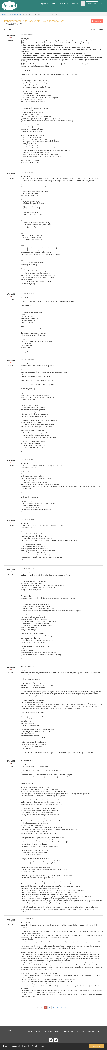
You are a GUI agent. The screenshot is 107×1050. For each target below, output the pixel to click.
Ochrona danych (67, 1031)
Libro (57, 1031)
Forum (4, 14)
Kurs (54, 3)
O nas (30, 1031)
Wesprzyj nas (47, 1031)
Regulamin (80, 1031)
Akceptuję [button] (96, 1046)
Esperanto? (44, 3)
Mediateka (75, 3)
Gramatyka (63, 3)
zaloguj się (92, 4)
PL (102, 3)
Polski (9, 1031)
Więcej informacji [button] (38, 1046)
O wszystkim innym (14, 14)
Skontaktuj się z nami (94, 1031)
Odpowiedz (96, 21)
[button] (83, 3)
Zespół (37, 1031)
